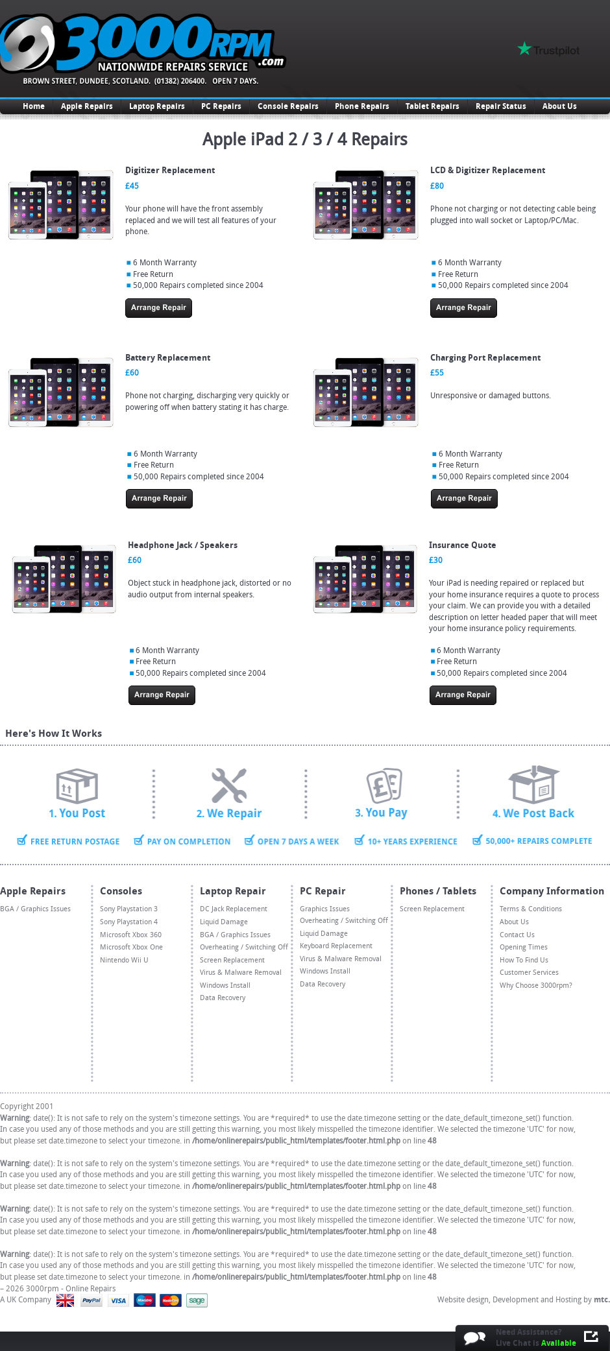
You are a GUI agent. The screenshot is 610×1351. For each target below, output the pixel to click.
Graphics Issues (325, 909)
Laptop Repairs (157, 106)
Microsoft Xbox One (131, 947)
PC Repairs (221, 106)
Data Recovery (222, 998)
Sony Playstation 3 (129, 909)
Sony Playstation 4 (129, 922)
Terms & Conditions (531, 909)
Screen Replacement (232, 960)
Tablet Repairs (432, 106)
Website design (463, 1299)
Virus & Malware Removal (241, 972)
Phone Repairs (362, 106)
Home (34, 106)
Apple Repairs (87, 106)
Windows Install (225, 985)
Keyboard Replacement (336, 946)
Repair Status (501, 106)
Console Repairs (288, 106)
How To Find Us (524, 960)
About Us (560, 106)
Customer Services (529, 972)
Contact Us (517, 935)
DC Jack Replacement (233, 909)
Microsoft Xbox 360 (131, 935)
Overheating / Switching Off (244, 947)
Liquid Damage (224, 922)
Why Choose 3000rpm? (536, 985)
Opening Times (524, 947)
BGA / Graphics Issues (35, 909)
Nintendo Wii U (124, 960)
